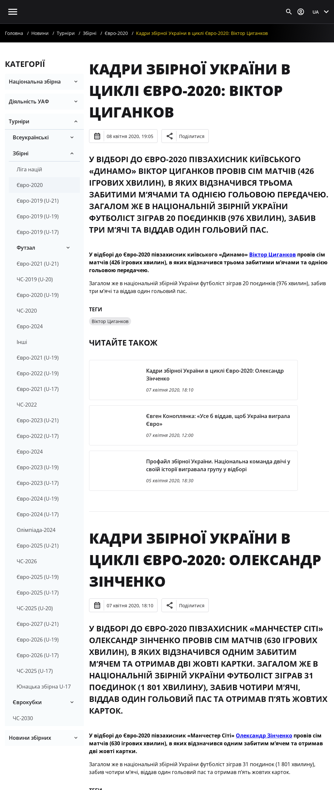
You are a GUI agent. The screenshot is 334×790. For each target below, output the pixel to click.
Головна (14, 33)
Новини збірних (30, 737)
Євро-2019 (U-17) (38, 232)
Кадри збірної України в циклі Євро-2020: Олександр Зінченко (205, 559)
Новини (40, 33)
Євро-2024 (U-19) (38, 498)
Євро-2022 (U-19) (38, 373)
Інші (22, 342)
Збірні (90, 33)
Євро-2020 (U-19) (38, 295)
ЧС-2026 (27, 561)
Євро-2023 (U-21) (38, 420)
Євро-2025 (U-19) (38, 577)
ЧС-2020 (27, 310)
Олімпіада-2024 (36, 530)
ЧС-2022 (27, 404)
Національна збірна (35, 81)
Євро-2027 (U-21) (38, 623)
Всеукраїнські (31, 137)
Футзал (26, 247)
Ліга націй (29, 169)
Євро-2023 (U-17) (38, 483)
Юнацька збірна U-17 (44, 686)
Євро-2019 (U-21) (38, 200)
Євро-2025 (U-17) (38, 592)
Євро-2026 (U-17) (38, 655)
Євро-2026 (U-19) (38, 639)
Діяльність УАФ (29, 101)
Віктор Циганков (272, 254)
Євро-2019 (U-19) (38, 216)
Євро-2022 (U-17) (38, 436)
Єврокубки (27, 702)
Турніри (66, 33)
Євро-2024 (30, 326)
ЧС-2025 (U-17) (35, 670)
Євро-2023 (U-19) (38, 467)
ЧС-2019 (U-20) (35, 279)
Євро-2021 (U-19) (38, 357)
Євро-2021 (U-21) (38, 263)
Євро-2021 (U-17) (38, 389)
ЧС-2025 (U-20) (35, 608)
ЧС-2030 (23, 718)
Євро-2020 (116, 33)
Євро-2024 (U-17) (38, 514)
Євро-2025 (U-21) (38, 545)
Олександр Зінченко (264, 735)
